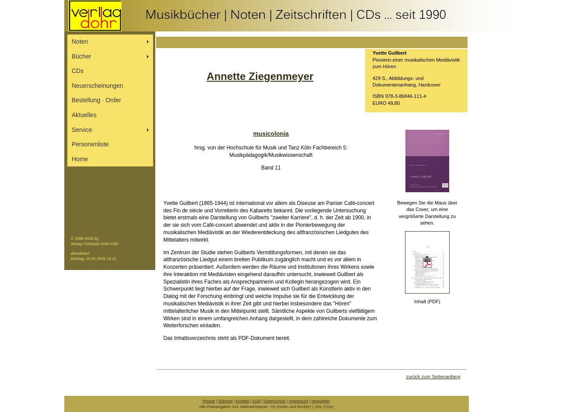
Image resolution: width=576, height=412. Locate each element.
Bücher (81, 56)
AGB (256, 401)
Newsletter (320, 401)
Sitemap (225, 401)
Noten (80, 41)
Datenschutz (275, 401)
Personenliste (90, 144)
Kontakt (242, 401)
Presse (208, 401)
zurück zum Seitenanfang (433, 376)
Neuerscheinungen (97, 85)
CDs (78, 70)
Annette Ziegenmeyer (260, 76)
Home (80, 159)
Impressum (298, 401)
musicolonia (271, 133)
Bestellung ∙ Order (96, 100)
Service (82, 129)
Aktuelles (84, 114)
